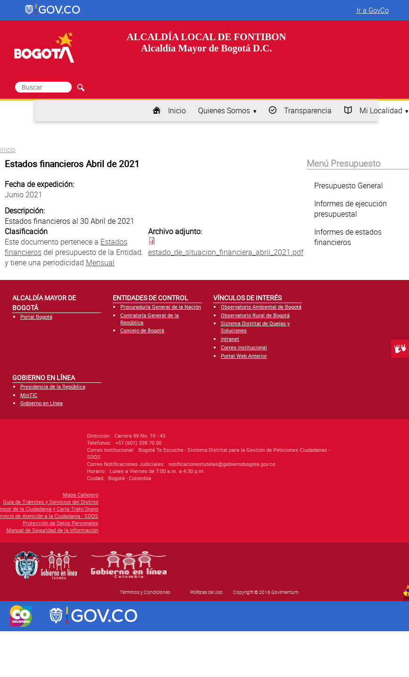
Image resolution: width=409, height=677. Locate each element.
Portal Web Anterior (244, 355)
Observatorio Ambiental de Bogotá (261, 306)
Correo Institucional (244, 347)
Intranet (230, 338)
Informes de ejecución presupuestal (350, 208)
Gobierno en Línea (41, 402)
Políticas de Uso (206, 592)
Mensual (100, 262)
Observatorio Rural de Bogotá (255, 315)
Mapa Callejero (35, 494)
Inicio (177, 110)
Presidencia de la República (52, 386)
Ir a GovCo (373, 10)
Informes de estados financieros (348, 237)
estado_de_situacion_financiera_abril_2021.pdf (225, 252)
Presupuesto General (348, 185)
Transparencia (308, 110)
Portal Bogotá (36, 316)
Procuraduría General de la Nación (160, 306)
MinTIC (28, 394)
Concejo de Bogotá (142, 330)
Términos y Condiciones (145, 592)
